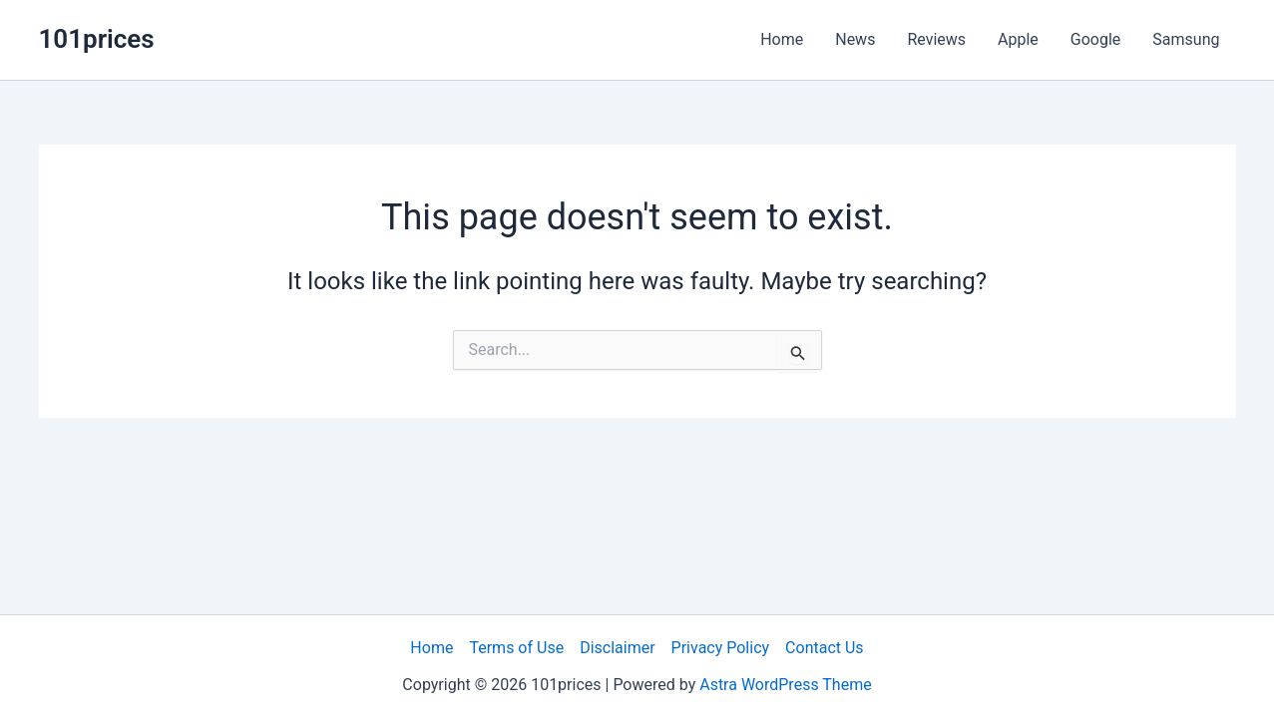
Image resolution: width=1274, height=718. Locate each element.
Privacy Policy (720, 647)
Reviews (936, 39)
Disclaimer (617, 647)
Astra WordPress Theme (785, 684)
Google (1095, 39)
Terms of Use (516, 647)
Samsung (1185, 39)
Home (781, 39)
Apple (1018, 39)
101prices (97, 39)
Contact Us (824, 647)
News (855, 39)
